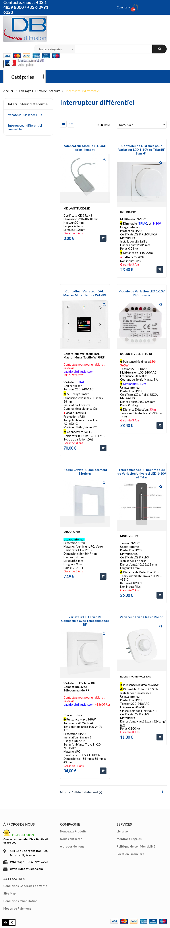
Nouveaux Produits (73, 831)
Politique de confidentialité (136, 846)
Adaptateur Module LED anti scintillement (85, 147)
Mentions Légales (129, 839)
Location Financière (130, 854)
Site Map (9, 893)
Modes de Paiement (17, 908)
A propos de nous (72, 846)
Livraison (123, 831)
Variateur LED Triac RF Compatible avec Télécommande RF (85, 620)
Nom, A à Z (142, 125)
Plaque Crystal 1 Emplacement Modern (85, 471)
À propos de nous (19, 824)
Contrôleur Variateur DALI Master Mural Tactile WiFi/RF (85, 293)
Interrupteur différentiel (28, 104)
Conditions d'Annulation (20, 901)
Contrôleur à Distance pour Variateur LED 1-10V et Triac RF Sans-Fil (141, 149)
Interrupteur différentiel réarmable (25, 127)
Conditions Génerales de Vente (25, 886)
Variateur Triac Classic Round (141, 617)
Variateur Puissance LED (25, 115)
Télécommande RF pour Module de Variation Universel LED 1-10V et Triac (141, 473)
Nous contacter (71, 839)
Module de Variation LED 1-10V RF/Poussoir (141, 293)
